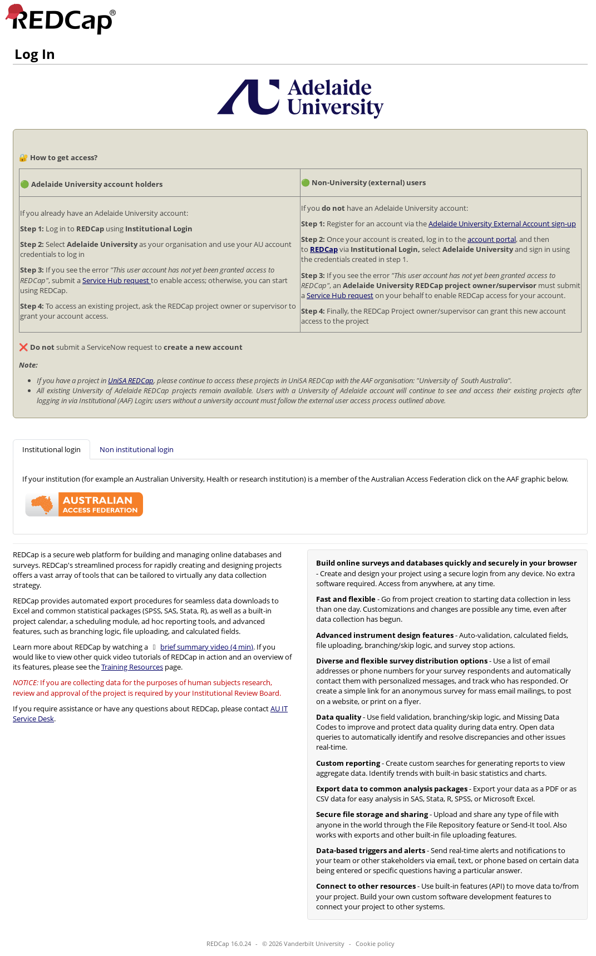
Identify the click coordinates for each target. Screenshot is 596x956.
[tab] (51, 449)
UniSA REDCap (131, 380)
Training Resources (132, 667)
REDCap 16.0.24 (228, 943)
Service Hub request (116, 280)
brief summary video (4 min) (206, 647)
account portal (491, 239)
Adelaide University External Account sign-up (502, 224)
